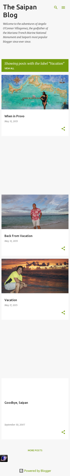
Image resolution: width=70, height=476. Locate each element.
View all (9, 68)
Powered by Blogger (35, 470)
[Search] (56, 7)
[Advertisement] (35, 165)
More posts (35, 450)
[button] (63, 129)
